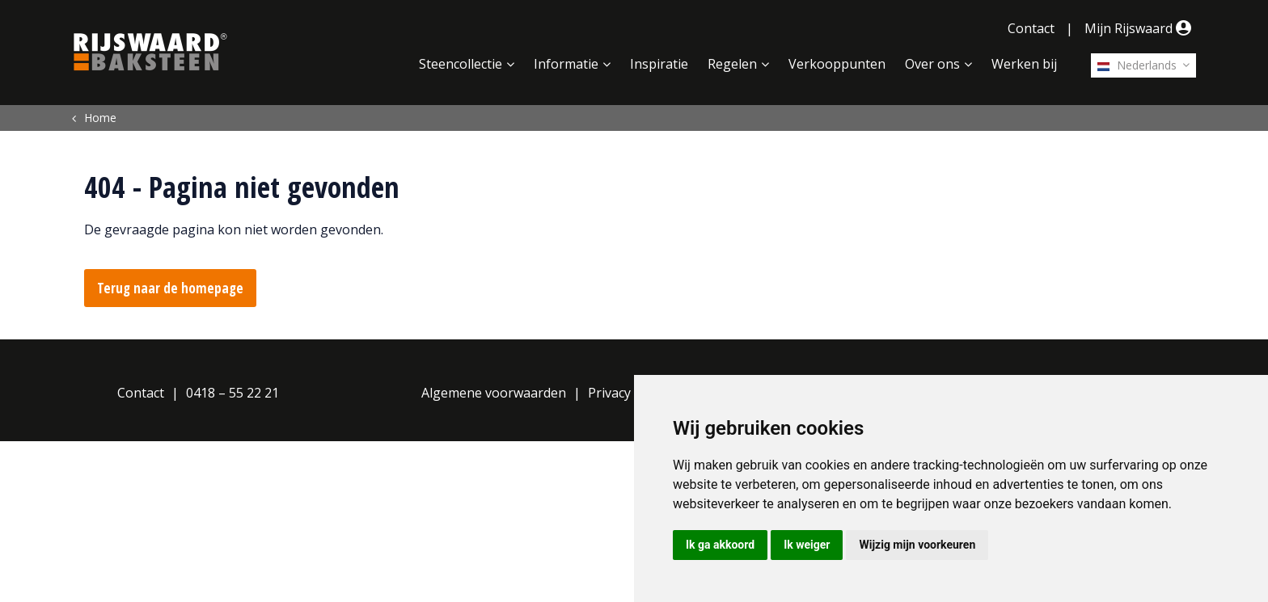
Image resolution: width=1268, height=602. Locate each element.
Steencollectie (460, 64)
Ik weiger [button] (807, 544)
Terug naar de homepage (170, 288)
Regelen (732, 64)
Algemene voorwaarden (493, 393)
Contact (1031, 28)
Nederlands (1137, 65)
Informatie (566, 64)
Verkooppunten (836, 64)
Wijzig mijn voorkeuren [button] (917, 544)
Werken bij (1024, 64)
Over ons (932, 64)
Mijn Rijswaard (1140, 28)
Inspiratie (659, 64)
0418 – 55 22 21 (232, 393)
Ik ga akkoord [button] (720, 544)
